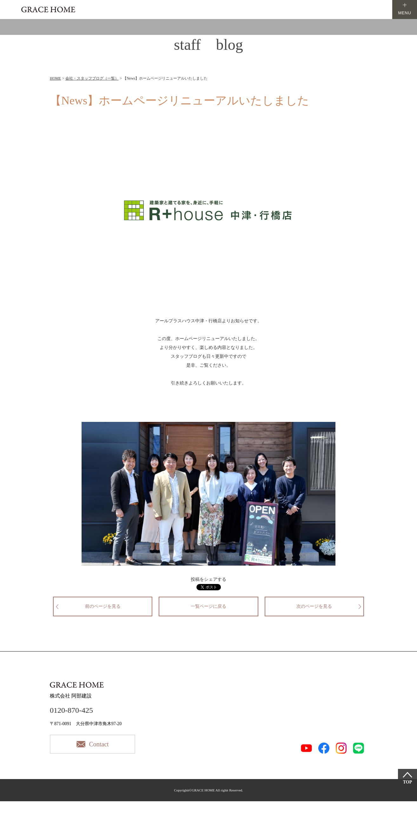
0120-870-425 (71, 710)
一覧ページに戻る (208, 606)
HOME (55, 78)
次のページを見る (314, 606)
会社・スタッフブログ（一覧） (92, 78)
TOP (407, 782)
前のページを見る (103, 606)
